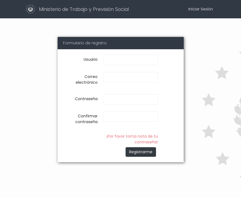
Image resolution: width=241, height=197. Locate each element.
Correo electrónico (87, 79)
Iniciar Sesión (200, 9)
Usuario (91, 59)
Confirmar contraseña (86, 118)
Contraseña (86, 99)
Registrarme (140, 152)
